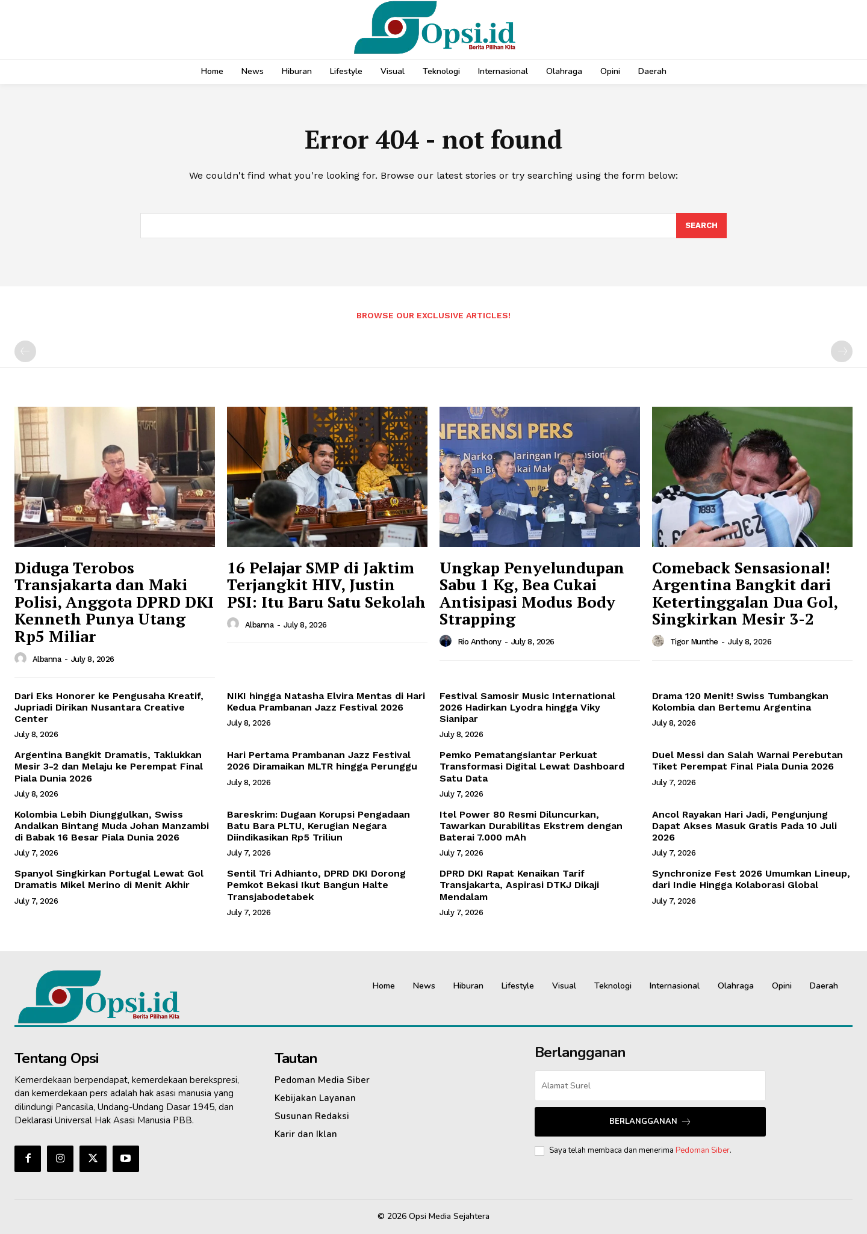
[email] (650, 1085)
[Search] (701, 225)
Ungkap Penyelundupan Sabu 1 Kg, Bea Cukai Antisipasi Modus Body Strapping (532, 593)
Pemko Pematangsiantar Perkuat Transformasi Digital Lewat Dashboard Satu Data (532, 766)
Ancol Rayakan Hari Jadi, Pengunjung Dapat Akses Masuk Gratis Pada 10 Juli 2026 (744, 826)
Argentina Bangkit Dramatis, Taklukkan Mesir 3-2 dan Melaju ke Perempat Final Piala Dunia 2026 (108, 766)
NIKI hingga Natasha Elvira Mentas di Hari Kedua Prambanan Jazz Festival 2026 (326, 701)
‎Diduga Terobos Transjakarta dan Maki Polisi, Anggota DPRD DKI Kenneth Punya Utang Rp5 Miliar (114, 601)
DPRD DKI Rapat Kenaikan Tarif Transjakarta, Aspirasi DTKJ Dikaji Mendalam (519, 885)
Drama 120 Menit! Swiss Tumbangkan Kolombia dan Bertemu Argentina (740, 701)
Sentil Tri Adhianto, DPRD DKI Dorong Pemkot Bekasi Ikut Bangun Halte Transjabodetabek (316, 885)
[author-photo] (22, 658)
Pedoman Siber (703, 1150)
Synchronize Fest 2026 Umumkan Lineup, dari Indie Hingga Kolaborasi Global (751, 879)
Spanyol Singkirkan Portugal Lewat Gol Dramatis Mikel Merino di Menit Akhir (109, 879)
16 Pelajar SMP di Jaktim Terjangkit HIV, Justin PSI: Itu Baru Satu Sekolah (326, 584)
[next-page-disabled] (842, 351)
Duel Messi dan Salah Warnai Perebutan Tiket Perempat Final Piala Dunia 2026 (747, 760)
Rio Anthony (480, 641)
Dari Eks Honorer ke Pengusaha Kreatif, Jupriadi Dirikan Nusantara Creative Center (109, 707)
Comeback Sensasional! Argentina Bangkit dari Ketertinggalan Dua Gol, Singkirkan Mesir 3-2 (745, 593)
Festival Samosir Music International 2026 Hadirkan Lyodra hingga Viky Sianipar (527, 707)
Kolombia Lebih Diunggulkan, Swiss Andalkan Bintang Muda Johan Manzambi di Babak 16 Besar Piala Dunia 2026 (111, 826)
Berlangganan (650, 1122)
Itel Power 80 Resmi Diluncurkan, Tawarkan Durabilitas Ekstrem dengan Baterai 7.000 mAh (531, 826)
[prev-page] (25, 351)
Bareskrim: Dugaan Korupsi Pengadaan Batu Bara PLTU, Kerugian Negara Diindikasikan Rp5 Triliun (318, 826)
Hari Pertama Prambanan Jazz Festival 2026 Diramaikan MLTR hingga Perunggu (322, 760)
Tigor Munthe (694, 641)
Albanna (47, 659)
